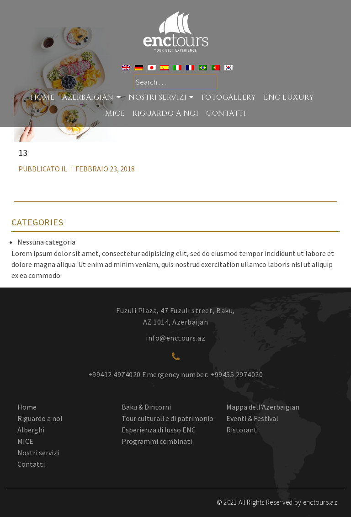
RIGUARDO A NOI (165, 113)
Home (42, 97)
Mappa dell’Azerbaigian (262, 406)
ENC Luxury (289, 97)
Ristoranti (242, 429)
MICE (115, 113)
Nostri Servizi (157, 97)
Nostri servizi (38, 452)
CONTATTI (226, 113)
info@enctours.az (175, 337)
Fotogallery (229, 97)
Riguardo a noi (39, 418)
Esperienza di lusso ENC (159, 429)
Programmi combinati (157, 441)
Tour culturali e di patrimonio (167, 418)
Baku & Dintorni (146, 406)
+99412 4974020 (114, 374)
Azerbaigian (88, 97)
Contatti (31, 464)
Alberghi (30, 429)
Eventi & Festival (252, 418)
